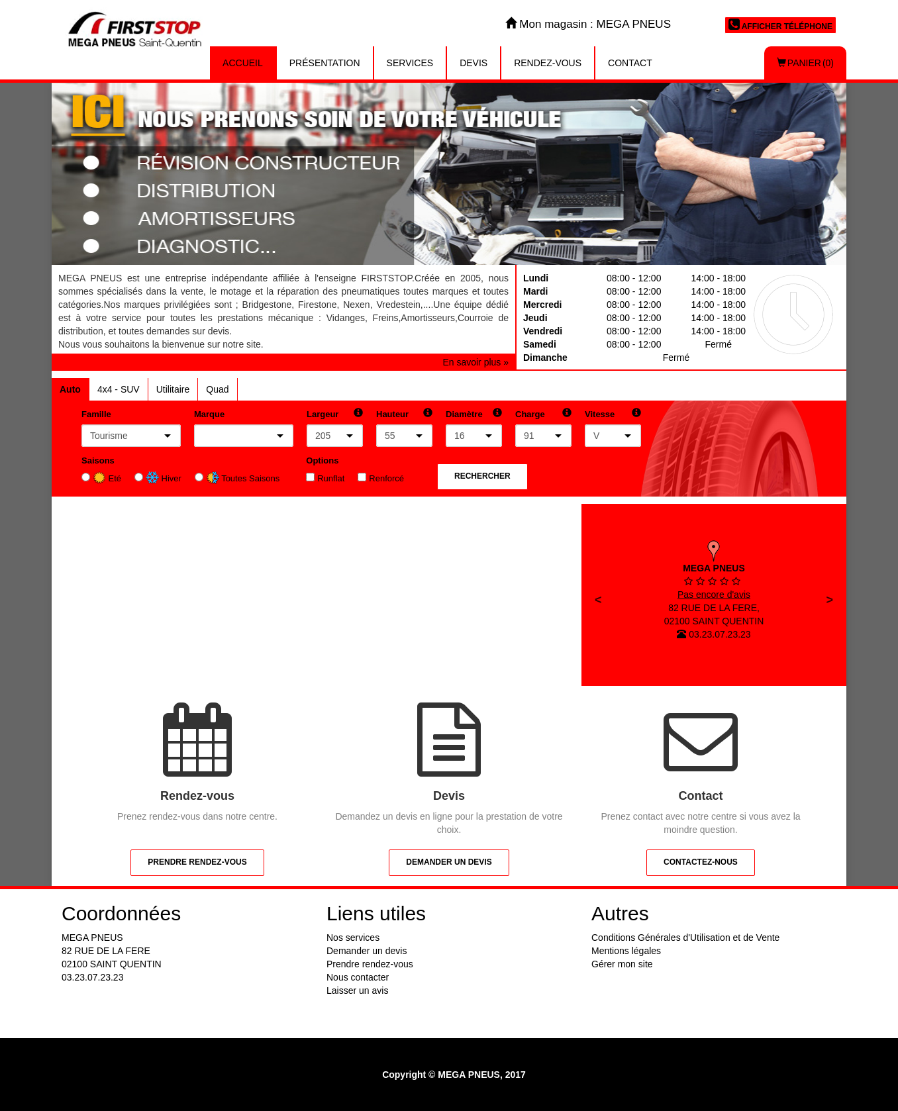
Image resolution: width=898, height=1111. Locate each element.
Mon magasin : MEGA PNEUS (588, 24)
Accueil (243, 63)
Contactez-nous (701, 862)
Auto (70, 389)
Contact (630, 63)
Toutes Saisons (243, 478)
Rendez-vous (547, 63)
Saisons (98, 460)
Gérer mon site (622, 964)
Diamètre (464, 414)
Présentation (324, 63)
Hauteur (392, 414)
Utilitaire (173, 389)
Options (322, 460)
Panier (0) (805, 63)
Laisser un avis (357, 990)
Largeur (322, 414)
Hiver (163, 478)
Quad (217, 389)
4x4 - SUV (118, 389)
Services (410, 63)
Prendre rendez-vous (197, 862)
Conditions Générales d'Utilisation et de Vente (685, 937)
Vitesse (600, 414)
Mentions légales (626, 950)
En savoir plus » (475, 362)
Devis (473, 63)
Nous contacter (357, 977)
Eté (107, 478)
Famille (96, 414)
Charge (530, 414)
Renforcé (386, 478)
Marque (209, 414)
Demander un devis (448, 862)
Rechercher (482, 476)
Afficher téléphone (780, 24)
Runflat (330, 478)
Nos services (352, 937)
